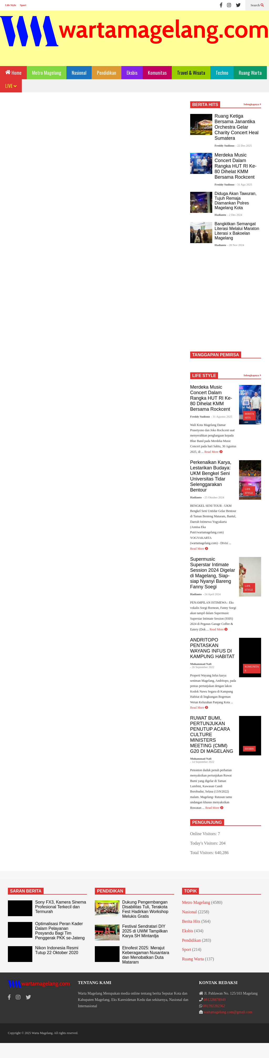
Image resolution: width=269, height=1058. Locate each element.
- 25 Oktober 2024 (213, 497)
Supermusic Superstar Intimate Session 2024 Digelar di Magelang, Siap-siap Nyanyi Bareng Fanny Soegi (212, 572)
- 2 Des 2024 (234, 214)
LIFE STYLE (204, 375)
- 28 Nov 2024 (235, 245)
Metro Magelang (46, 72)
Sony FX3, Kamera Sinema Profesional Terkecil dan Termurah (60, 907)
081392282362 (214, 1006)
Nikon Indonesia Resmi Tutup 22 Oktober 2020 (57, 950)
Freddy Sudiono (224, 145)
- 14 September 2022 (202, 761)
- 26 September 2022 (202, 667)
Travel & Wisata (191, 72)
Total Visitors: (202, 852)
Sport (23, 5)
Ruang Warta (250, 72)
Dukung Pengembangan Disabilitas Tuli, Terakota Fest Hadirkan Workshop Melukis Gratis (145, 909)
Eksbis (132, 72)
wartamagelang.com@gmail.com (228, 1012)
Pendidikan (106, 72)
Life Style (10, 5)
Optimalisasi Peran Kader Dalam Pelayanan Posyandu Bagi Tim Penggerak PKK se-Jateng (60, 930)
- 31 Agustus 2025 (221, 416)
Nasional (79, 72)
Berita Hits (191, 921)
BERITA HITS (205, 104)
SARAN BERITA (26, 891)
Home (13, 72)
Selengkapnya (252, 104)
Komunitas (157, 72)
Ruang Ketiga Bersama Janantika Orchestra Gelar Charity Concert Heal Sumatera (236, 127)
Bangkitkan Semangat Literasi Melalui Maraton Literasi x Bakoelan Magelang (237, 231)
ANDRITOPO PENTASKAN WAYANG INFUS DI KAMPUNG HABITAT (212, 648)
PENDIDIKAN (110, 891)
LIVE (11, 85)
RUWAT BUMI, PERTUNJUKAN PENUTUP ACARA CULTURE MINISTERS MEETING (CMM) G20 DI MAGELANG (211, 734)
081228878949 (215, 1000)
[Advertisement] (94, 145)
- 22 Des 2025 (244, 145)
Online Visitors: (204, 833)
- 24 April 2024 (212, 594)
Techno (222, 72)
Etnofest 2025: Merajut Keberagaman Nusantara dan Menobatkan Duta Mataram (145, 955)
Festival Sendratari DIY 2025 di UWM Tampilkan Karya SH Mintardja (145, 931)
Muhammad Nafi (200, 663)
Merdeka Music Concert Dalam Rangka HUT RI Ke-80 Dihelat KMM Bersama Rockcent (236, 166)
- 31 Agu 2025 (244, 184)
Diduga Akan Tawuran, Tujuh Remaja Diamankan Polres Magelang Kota (236, 200)
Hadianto (220, 214)
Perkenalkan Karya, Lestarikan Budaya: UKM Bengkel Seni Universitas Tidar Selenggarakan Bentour (210, 476)
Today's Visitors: (204, 843)
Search (257, 5)
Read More (213, 452)
